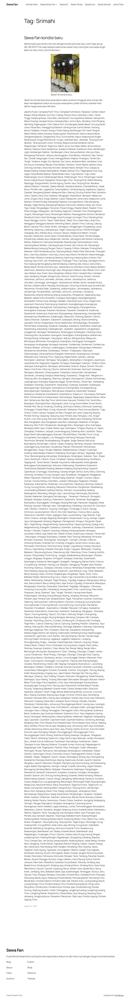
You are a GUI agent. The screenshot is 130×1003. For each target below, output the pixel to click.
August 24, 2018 (30, 906)
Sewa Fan (12, 4)
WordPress (119, 995)
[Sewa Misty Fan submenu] (56, 4)
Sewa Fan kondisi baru (43, 37)
